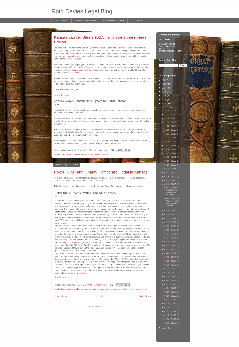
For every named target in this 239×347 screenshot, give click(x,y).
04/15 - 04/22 (170, 272)
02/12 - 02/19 (170, 300)
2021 (164, 80)
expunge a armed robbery (88, 70)
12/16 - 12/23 (170, 118)
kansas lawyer (87, 154)
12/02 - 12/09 (170, 122)
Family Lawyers (61, 20)
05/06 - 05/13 (170, 261)
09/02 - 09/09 (170, 172)
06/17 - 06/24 (170, 238)
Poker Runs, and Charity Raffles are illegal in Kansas (101, 172)
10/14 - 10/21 (170, 149)
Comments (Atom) (109, 306)
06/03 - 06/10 (170, 245)
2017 (164, 88)
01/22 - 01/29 (170, 311)
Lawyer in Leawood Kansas (130, 48)
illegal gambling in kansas (72, 289)
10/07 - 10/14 (170, 153)
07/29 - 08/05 (170, 214)
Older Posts (145, 296)
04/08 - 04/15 (170, 276)
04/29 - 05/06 (170, 265)
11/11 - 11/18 (170, 134)
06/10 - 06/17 (170, 241)
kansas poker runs (114, 289)
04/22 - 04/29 (170, 269)
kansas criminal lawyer (95, 289)
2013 (164, 103)
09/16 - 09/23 (170, 165)
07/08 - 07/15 (170, 226)
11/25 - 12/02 (170, 126)
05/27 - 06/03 (170, 249)
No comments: (101, 150)
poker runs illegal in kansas (135, 289)
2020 (164, 84)
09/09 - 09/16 (170, 169)
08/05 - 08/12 (170, 210)
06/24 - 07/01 (170, 234)
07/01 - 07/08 (170, 230)
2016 (164, 91)
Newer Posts (60, 296)
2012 (164, 107)
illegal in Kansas (70, 242)
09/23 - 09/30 (170, 161)
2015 (164, 95)
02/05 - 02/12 (170, 303)
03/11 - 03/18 (170, 284)
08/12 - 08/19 (170, 184)
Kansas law (81, 273)
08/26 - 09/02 (170, 176)
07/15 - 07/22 (170, 222)
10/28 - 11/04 (170, 141)
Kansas (110, 226)
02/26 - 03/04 (170, 292)
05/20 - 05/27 (170, 253)
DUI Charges (136, 20)
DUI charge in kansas (70, 154)
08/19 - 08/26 (170, 180)
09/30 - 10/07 (170, 157)
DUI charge (75, 73)
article (66, 95)
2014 (164, 99)
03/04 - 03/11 (170, 288)
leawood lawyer (101, 154)
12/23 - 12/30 (170, 114)
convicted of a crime (76, 56)
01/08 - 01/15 (170, 319)
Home (103, 296)
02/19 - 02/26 (170, 296)
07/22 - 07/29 (170, 218)
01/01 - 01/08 (170, 323)
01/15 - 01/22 (170, 315)
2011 (164, 328)
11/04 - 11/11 (170, 138)
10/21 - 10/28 (170, 145)
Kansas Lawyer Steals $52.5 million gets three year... (171, 191)
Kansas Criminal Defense (113, 20)
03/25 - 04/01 (170, 280)
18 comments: (100, 285)
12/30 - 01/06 (170, 110)
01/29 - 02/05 (170, 307)
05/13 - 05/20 (170, 257)
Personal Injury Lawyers (85, 20)
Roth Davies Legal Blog (82, 11)
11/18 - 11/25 (170, 130)
